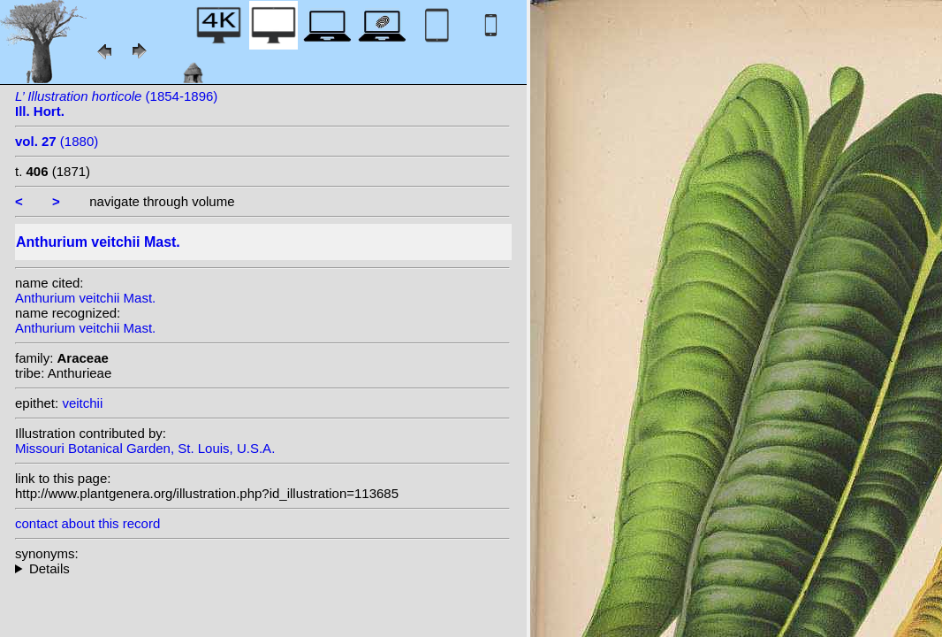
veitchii (82, 403)
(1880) (56, 141)
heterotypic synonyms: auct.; (262, 568)
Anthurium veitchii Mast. (85, 297)
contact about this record (87, 523)
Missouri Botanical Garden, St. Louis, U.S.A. (145, 448)
